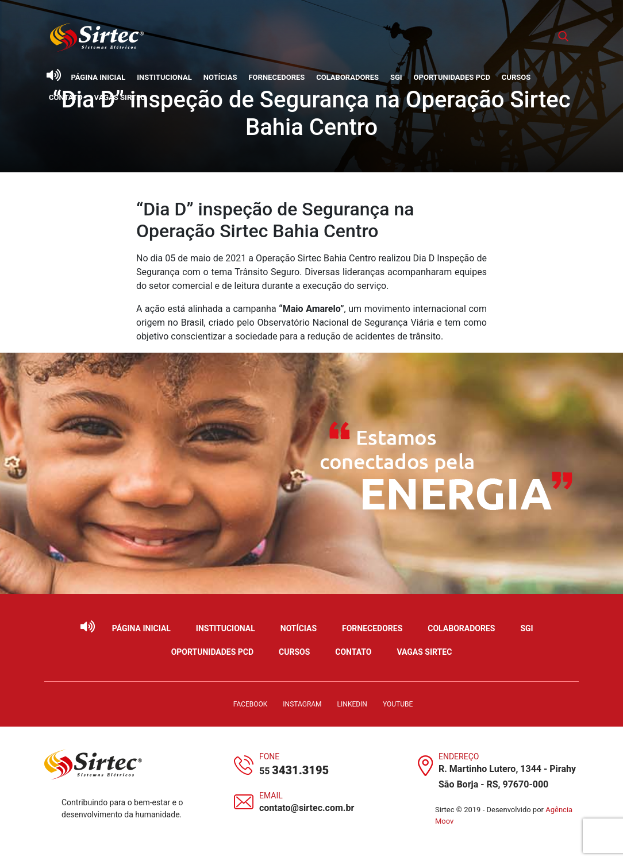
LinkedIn (352, 704)
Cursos (516, 77)
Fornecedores (276, 77)
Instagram (302, 704)
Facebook (250, 704)
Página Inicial (98, 77)
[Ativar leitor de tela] (53, 75)
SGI (396, 77)
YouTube (398, 704)
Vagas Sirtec (119, 97)
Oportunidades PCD (452, 77)
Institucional (164, 77)
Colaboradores (347, 77)
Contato (66, 97)
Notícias (220, 77)
